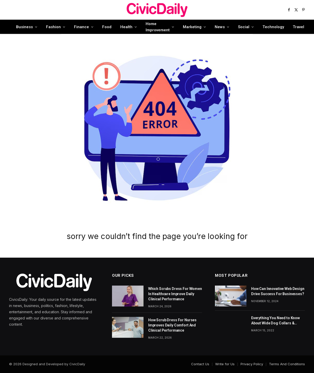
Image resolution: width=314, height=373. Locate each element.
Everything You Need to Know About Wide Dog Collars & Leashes (275, 321)
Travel (298, 27)
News (220, 27)
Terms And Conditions (287, 364)
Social (243, 27)
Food (106, 27)
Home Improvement (158, 26)
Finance (81, 27)
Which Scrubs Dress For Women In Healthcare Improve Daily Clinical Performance (175, 294)
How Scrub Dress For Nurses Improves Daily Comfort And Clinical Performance (172, 325)
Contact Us (200, 364)
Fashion (53, 27)
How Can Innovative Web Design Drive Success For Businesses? (277, 291)
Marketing (192, 27)
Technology (273, 27)
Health (126, 27)
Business (24, 27)
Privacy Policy (252, 364)
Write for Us (225, 364)
